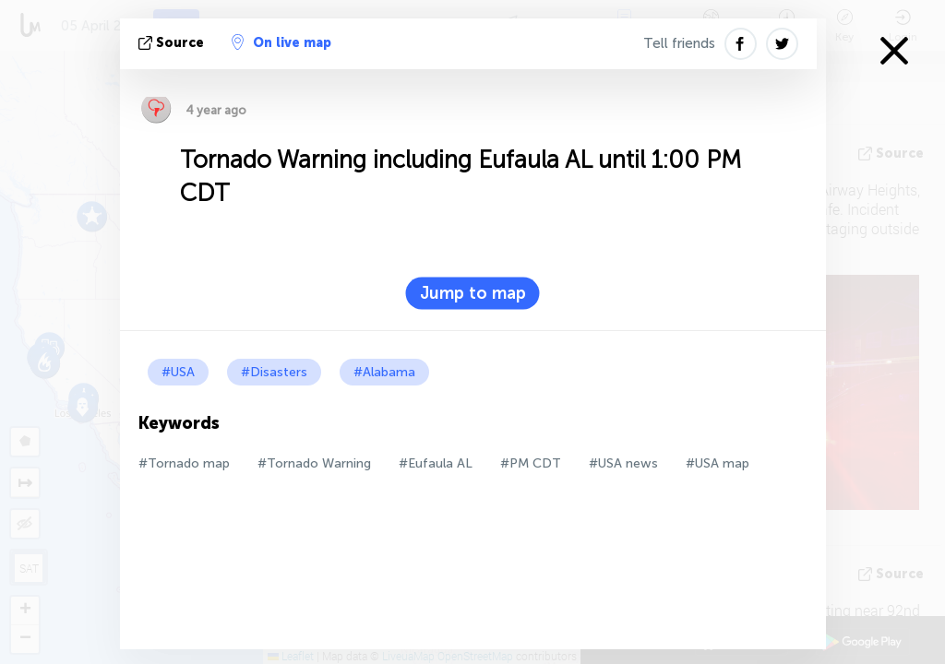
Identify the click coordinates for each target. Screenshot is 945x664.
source (173, 43)
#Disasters (274, 372)
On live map (281, 42)
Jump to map (473, 293)
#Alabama (384, 372)
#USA (178, 372)
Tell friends (679, 43)
